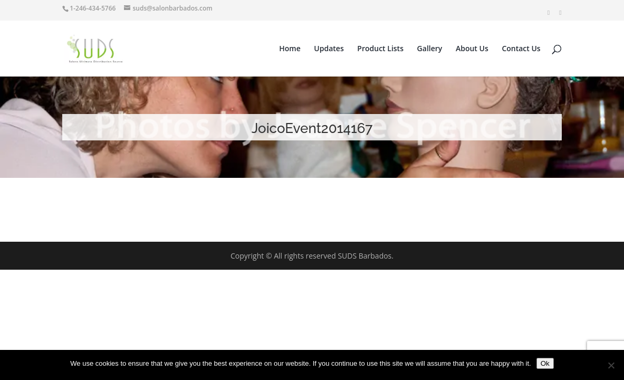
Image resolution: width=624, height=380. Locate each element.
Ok (545, 363)
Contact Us (521, 49)
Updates (328, 49)
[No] (611, 365)
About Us (472, 49)
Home (290, 49)
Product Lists (380, 49)
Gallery (430, 49)
